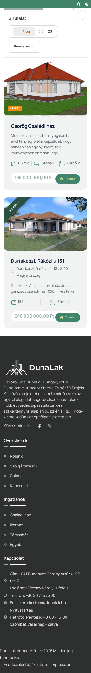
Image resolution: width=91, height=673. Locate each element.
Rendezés (22, 46)
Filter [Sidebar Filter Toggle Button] (24, 31)
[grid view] (41, 31)
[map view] (49, 31)
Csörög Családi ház (33, 126)
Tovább (67, 179)
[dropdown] (82, 15)
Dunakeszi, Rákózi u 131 (37, 261)
